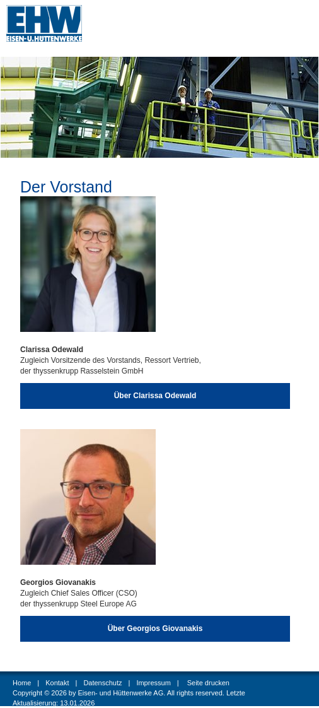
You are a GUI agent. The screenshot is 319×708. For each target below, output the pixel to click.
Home (22, 683)
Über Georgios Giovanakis (155, 628)
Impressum (153, 683)
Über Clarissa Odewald (155, 395)
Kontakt (57, 683)
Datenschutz (102, 683)
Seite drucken (208, 683)
